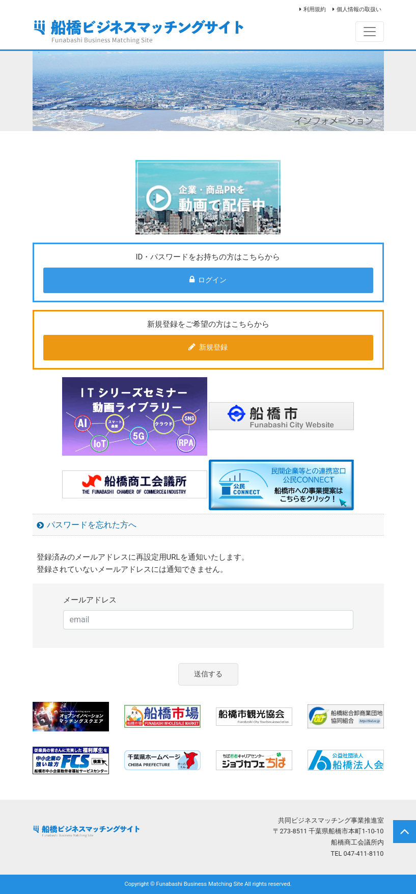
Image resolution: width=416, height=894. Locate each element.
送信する (208, 674)
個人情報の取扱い (359, 9)
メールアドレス (90, 599)
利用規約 (314, 9)
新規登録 (208, 347)
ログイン (208, 279)
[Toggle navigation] (369, 31)
